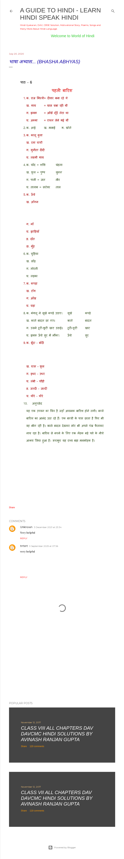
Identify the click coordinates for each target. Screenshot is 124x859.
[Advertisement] (62, 666)
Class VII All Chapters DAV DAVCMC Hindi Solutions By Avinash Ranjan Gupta (56, 798)
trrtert (24, 546)
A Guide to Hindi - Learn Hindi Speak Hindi (60, 14)
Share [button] (12, 507)
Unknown (26, 527)
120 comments (37, 746)
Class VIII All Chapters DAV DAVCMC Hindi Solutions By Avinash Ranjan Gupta (57, 733)
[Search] (113, 10)
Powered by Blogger (62, 847)
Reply (23, 538)
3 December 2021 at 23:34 (48, 527)
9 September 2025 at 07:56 (43, 546)
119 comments (37, 810)
